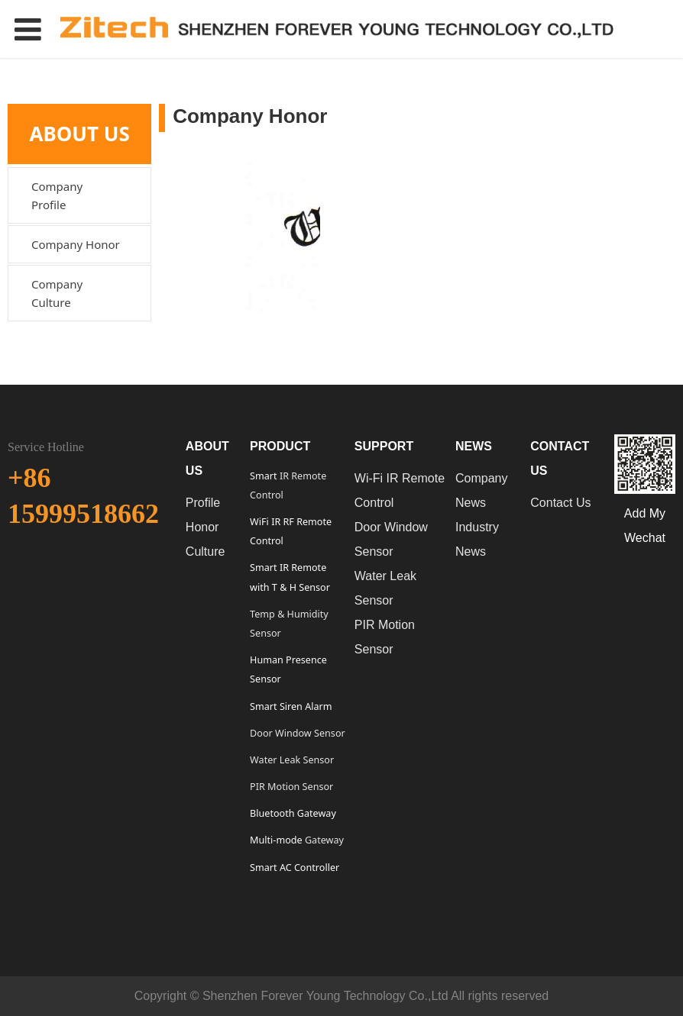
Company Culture (57, 293)
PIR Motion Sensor (291, 786)
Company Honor (75, 244)
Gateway (323, 840)
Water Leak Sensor (292, 759)
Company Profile (57, 195)
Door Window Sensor (297, 733)
